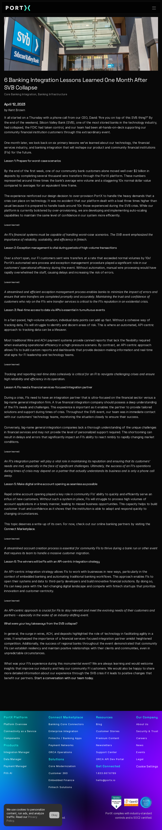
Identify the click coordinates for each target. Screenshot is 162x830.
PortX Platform (16, 717)
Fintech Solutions (60, 787)
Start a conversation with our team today (63, 678)
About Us (142, 724)
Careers (141, 738)
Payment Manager (15, 766)
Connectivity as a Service (20, 731)
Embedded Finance (61, 780)
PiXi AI (8, 773)
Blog (99, 724)
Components (12, 738)
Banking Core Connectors (66, 724)
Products (11, 745)
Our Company (147, 717)
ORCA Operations (60, 752)
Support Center (106, 752)
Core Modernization (62, 766)
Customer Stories (108, 731)
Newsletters (104, 745)
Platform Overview (15, 724)
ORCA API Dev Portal (110, 759)
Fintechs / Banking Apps (65, 738)
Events (140, 752)
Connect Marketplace (19, 529)
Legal (140, 759)
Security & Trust (147, 731)
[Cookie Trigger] (147, 766)
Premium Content (107, 738)
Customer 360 (58, 773)
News (140, 745)
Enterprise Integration (63, 731)
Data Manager (12, 759)
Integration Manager (17, 752)
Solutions (56, 759)
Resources (104, 717)
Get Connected (108, 766)
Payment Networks (61, 745)
